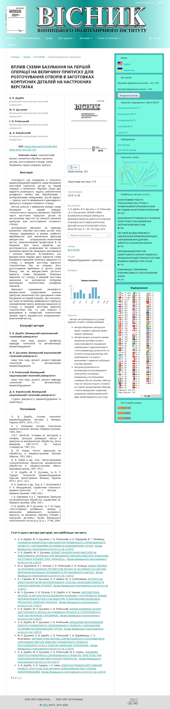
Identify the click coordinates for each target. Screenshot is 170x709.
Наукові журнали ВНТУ (129, 108)
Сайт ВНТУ (123, 132)
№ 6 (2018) (39, 56)
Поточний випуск (30, 38)
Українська (129, 70)
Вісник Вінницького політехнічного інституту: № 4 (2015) (60, 547)
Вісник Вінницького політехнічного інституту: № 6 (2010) (74, 671)
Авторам (85, 38)
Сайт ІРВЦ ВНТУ (125, 126)
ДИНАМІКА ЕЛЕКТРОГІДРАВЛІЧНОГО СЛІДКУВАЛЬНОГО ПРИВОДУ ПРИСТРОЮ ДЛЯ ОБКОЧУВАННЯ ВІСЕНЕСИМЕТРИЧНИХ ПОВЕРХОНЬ (59, 655)
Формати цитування (80, 235)
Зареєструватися (145, 2)
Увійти (160, 2)
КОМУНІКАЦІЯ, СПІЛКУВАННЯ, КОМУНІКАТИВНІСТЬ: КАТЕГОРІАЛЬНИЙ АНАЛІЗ (137, 273)
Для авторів (124, 144)
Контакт (13, 44)
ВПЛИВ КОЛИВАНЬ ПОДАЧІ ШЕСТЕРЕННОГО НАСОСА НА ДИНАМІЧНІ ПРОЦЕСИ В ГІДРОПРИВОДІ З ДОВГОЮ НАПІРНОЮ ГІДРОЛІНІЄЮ (59, 612)
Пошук (157, 38)
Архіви (49, 38)
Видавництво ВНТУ (127, 114)
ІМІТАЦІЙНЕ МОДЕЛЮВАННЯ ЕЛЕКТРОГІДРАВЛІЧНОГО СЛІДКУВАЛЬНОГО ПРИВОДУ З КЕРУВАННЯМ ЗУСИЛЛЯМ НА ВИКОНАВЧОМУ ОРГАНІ (60, 625)
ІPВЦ (45, 705)
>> (20, 677)
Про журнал (65, 38)
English (126, 64)
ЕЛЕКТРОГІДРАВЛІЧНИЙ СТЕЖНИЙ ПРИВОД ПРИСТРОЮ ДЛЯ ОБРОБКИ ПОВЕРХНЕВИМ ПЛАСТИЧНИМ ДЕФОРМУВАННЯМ (60, 668)
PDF (75, 167)
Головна (10, 38)
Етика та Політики (108, 38)
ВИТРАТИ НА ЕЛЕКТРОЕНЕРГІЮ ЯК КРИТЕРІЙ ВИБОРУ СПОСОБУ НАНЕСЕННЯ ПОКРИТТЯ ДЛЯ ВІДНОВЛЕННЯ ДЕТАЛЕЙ (61, 582)
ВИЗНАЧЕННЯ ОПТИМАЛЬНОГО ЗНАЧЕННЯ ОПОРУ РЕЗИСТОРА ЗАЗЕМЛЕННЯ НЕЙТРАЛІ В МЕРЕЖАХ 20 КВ (139, 221)
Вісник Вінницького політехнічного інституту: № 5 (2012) (60, 574)
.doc (152, 83)
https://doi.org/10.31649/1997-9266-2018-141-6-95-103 (33, 148)
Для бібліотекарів (127, 150)
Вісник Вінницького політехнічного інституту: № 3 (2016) (57, 647)
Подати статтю (129, 95)
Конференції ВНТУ (127, 120)
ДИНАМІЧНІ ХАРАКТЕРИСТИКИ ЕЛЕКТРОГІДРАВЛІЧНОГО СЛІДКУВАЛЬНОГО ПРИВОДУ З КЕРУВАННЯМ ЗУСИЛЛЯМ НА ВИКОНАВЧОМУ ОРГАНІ (61, 544)
